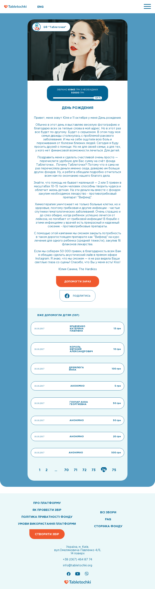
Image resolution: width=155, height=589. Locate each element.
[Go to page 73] (94, 470)
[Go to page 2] (47, 470)
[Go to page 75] (114, 470)
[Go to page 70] (67, 470)
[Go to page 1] (40, 470)
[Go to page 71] (76, 470)
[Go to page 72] (85, 470)
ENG (40, 6)
